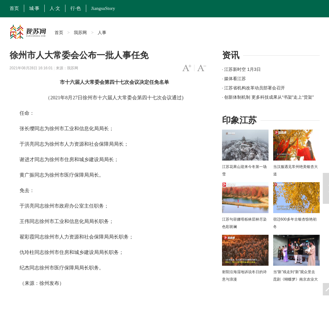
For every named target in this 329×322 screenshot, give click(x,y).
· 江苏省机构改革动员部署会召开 (253, 87)
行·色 (75, 8)
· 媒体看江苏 (234, 78)
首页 (14, 8)
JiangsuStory (103, 8)
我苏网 (80, 32)
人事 (102, 32)
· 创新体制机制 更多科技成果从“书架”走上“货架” (268, 97)
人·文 (55, 8)
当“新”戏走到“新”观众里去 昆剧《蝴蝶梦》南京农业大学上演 (295, 279)
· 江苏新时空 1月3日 (241, 69)
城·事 (34, 8)
